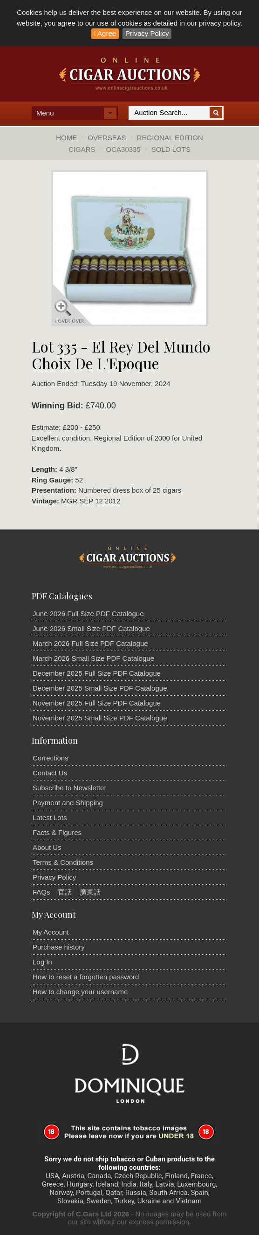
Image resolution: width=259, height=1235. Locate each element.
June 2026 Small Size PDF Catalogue (91, 628)
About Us (47, 847)
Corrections (50, 758)
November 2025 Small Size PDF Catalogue (100, 718)
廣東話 (90, 892)
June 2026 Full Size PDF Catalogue (88, 614)
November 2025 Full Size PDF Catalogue (97, 703)
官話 (65, 892)
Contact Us (50, 773)
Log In (42, 962)
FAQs (41, 892)
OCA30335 (123, 149)
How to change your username (80, 992)
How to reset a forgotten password (86, 977)
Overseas (107, 138)
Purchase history (59, 947)
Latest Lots (50, 817)
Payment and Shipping (68, 803)
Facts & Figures (57, 832)
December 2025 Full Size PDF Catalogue (97, 673)
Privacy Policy (147, 33)
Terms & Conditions (63, 862)
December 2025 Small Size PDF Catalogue (100, 688)
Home (66, 138)
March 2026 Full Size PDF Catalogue (90, 643)
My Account (51, 932)
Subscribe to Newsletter (69, 788)
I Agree (105, 33)
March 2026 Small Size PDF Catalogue (93, 658)
